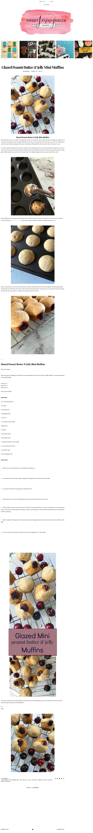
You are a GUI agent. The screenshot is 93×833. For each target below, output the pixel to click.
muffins (34, 780)
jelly (29, 780)
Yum (2, 359)
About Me (42, 1)
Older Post (60, 829)
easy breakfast (14, 780)
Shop (52, 1)
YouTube (46, 4)
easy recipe (23, 780)
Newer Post (5, 829)
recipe (50, 780)
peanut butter (42, 780)
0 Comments (5, 778)
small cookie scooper (16, 220)
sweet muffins (5, 781)
